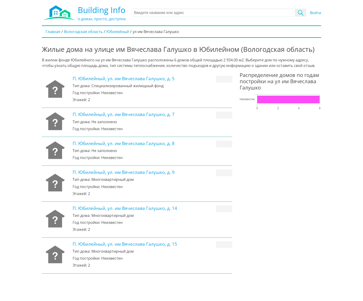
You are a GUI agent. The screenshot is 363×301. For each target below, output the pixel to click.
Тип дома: (82, 85)
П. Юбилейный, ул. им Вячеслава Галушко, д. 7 (124, 114)
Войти (315, 12)
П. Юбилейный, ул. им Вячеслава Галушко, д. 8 (124, 143)
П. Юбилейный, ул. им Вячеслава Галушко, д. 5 (124, 78)
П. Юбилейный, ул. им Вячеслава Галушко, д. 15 (125, 244)
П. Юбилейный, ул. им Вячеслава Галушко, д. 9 (124, 172)
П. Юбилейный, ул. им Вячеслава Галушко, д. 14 (125, 208)
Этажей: (80, 99)
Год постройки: (86, 92)
